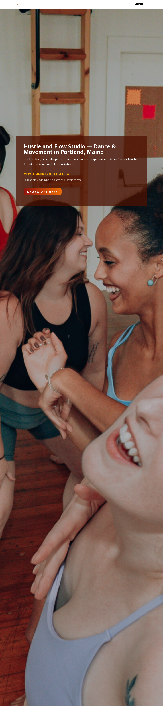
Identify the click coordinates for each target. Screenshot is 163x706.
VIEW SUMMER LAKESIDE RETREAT (47, 174)
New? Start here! (42, 191)
